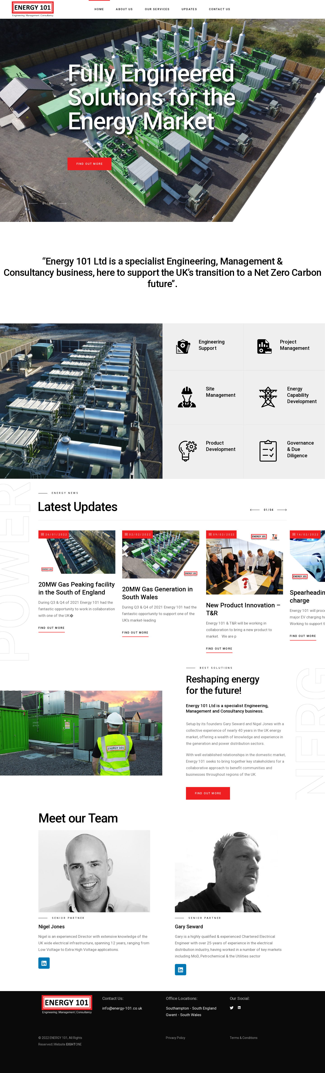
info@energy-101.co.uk (122, 1008)
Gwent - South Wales (183, 1015)
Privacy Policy (175, 1038)
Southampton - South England (191, 1008)
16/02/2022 (305, 534)
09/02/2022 (222, 534)
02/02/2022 (138, 534)
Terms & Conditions (244, 1038)
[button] (255, 510)
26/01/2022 (54, 534)
